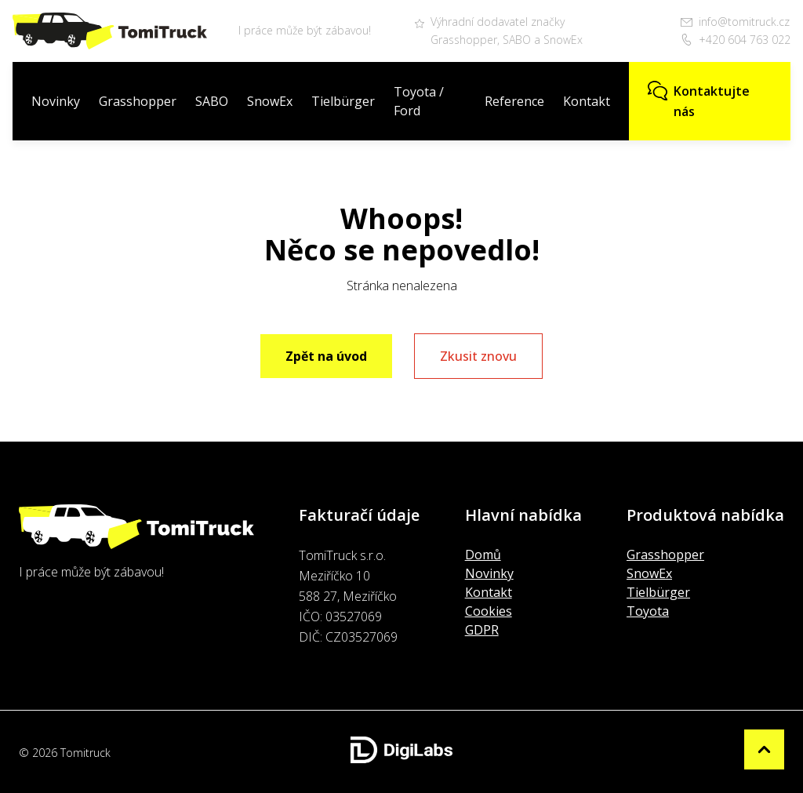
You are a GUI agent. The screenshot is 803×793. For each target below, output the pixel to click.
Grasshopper (137, 101)
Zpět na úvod (326, 356)
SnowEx (269, 101)
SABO (211, 101)
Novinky (55, 101)
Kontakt (586, 101)
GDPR (482, 629)
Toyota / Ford (419, 101)
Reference (514, 101)
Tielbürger (343, 101)
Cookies (488, 611)
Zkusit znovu (478, 356)
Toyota (648, 611)
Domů (483, 554)
